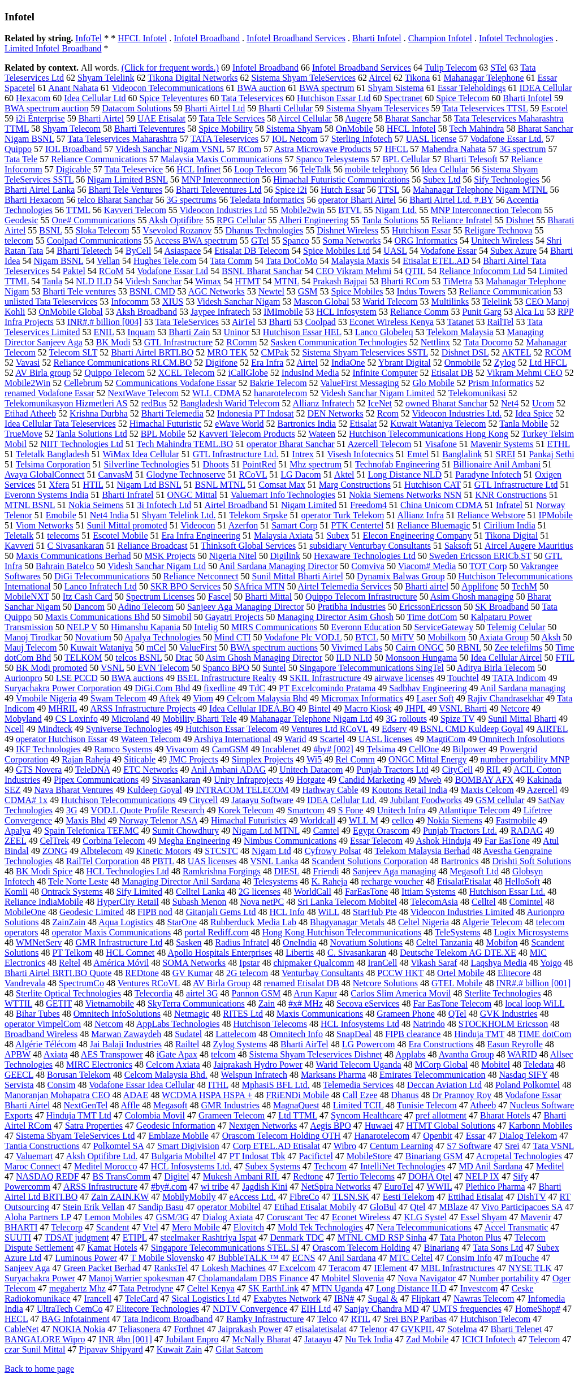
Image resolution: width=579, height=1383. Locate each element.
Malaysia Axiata (283, 535)
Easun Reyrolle (515, 1044)
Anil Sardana (352, 1258)
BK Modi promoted (51, 668)
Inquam (141, 332)
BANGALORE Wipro (45, 1339)
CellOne (424, 749)
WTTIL (18, 1003)
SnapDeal (353, 1034)
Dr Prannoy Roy (461, 1095)
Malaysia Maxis (360, 261)
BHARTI (21, 1227)
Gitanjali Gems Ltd (221, 912)
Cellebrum (83, 383)
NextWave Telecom (143, 393)
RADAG (527, 830)
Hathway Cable (330, 790)
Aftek (169, 698)
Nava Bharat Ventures (73, 790)
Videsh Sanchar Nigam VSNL (169, 149)
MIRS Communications (274, 627)
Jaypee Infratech (220, 312)
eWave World (239, 423)
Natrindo (429, 1024)
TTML (78, 210)
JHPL (415, 708)
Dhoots (215, 464)
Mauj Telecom (31, 647)
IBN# (344, 1298)
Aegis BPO (330, 1125)
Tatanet (460, 322)
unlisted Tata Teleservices (51, 301)
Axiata (56, 1054)
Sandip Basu (160, 1207)
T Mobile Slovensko (167, 1258)
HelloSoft (522, 881)
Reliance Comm (419, 312)
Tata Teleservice (134, 169)
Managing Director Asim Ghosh (335, 617)
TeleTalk (315, 169)
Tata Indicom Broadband (168, 1319)
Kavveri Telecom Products (247, 434)
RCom (249, 149)
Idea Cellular (444, 169)
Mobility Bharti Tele (200, 718)
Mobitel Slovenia (353, 1278)
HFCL (396, 149)
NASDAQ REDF (47, 1176)
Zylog (505, 362)
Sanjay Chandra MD (381, 1308)
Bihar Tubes (38, 1013)
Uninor (236, 332)
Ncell (14, 729)
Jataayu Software (262, 800)
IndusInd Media (310, 373)
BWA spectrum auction (46, 108)
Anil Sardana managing (522, 688)
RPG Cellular (241, 220)
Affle (130, 1105)
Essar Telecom (376, 841)
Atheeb (483, 1105)
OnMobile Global (70, 312)
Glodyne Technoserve (185, 474)
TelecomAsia (434, 902)
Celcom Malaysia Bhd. (166, 1074)
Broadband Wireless (41, 1034)
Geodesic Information (175, 1125)
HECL (16, 1319)
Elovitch (249, 1227)
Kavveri (19, 545)
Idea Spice (534, 413)
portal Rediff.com (216, 932)
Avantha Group (466, 1054)
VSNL (112, 668)
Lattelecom (235, 1034)
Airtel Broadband (235, 505)
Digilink (285, 556)
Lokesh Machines (234, 1268)
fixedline (220, 688)
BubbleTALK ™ (248, 1258)
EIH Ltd (316, 1308)
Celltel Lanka (200, 891)
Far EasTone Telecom (452, 1003)
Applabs (410, 1054)
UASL (395, 250)
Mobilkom (446, 637)
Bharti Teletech (84, 250)
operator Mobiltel (229, 1207)
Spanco (296, 240)
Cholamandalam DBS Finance (253, 1278)
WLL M (363, 820)
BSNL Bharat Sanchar (262, 271)
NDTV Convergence (250, 1308)
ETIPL (135, 1237)
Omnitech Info (296, 1034)
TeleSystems (458, 932)
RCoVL (253, 474)
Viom (203, 698)
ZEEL (16, 841)
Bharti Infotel (376, 38)
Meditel (550, 1166)
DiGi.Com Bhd (162, 688)
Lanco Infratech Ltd (100, 586)
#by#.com (169, 1186)
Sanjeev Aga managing (395, 871)
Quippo (18, 149)
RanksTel (171, 1268)
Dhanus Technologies (265, 230)
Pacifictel (315, 1156)
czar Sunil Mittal (35, 1349)
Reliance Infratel (461, 220)
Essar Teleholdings (472, 88)
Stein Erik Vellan (93, 1207)
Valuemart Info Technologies (283, 495)
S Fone (351, 810)
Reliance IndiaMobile (44, 902)
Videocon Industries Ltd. (457, 413)
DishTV (531, 1197)
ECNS (303, 1258)
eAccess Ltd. (252, 1197)
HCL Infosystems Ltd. (191, 1166)
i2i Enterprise (40, 118)
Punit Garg (482, 312)
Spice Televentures (174, 98)
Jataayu (317, 1339)
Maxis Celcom (487, 790)
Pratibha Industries (352, 607)
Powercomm (27, 1186)
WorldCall (312, 891)
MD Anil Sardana (490, 1166)
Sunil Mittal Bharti (522, 718)
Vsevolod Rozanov (176, 230)
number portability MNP (524, 759)
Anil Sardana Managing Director (278, 566)
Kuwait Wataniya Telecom (438, 423)
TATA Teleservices (224, 139)
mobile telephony (376, 169)
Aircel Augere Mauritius (529, 545)
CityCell (457, 769)
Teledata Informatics (267, 200)
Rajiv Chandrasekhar (506, 698)
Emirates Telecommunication (432, 1074)
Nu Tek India (368, 1339)
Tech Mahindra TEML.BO (185, 444)
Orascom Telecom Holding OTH (281, 1136)
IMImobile (283, 312)
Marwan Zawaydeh (126, 1034)
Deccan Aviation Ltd (444, 1085)
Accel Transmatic (516, 1227)
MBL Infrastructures (458, 1268)
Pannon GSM (256, 993)
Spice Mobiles (357, 291)
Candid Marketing (372, 779)
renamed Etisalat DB (301, 983)
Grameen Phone (406, 1013)
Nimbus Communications (290, 841)
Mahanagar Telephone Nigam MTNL (480, 189)
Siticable (139, 759)
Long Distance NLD (405, 474)
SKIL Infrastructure (325, 678)
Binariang (441, 1247)
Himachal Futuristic (165, 423)
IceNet (380, 403)
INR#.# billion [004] (104, 322)
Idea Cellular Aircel (506, 657)
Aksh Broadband (146, 312)
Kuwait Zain (179, 1349)
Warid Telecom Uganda (358, 1064)
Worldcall (317, 820)
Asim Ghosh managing (472, 596)
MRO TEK (227, 352)
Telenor (373, 1329)
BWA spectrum (326, 88)
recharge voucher (392, 881)
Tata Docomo (488, 342)
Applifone (479, 586)
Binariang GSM (434, 1156)
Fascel (219, 596)
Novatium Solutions (366, 942)
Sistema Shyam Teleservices (377, 108)
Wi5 (314, 759)
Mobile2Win (27, 383)
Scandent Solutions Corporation (369, 861)
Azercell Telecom (380, 444)
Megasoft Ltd (474, 871)
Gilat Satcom (239, 1349)
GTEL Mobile (457, 983)
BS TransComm (122, 1176)
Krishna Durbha (99, 413)
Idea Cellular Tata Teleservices (60, 423)
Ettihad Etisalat (475, 1197)
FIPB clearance (412, 1034)
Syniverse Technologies (129, 729)
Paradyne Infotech (488, 474)
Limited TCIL (358, 1105)
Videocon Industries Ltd (223, 210)
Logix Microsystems (531, 932)
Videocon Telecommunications (167, 88)
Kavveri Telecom (135, 210)
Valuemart (34, 1156)
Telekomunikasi (477, 393)
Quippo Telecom (114, 373)
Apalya (18, 830)
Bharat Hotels (505, 1115)
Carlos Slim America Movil (401, 993)
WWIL (439, 1186)
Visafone (441, 444)
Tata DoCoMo (292, 261)
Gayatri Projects (234, 617)
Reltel (69, 963)
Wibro (345, 1146)
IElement (390, 1268)
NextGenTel (85, 1105)
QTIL (415, 271)
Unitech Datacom (311, 769)
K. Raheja (329, 881)
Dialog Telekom (528, 1136)
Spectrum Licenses (160, 596)
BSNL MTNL (220, 484)
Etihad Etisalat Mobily (315, 1207)
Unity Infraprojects (248, 779)
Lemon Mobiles (113, 1217)
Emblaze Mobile (179, 1136)
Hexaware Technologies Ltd (365, 556)
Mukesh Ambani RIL (241, 1176)
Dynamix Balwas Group (401, 576)
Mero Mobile (196, 1227)
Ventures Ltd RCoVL (329, 729)
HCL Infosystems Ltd (360, 1024)
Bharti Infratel (127, 495)
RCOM (558, 352)
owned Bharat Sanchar (446, 403)
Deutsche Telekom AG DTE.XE (458, 952)
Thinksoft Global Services (248, 545)
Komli (16, 891)
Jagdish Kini (264, 1186)
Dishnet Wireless (347, 230)
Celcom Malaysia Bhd (267, 698)
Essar (476, 1136)
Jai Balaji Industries (126, 1044)
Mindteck (55, 729)
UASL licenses (385, 739)
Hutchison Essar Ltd (334, 98)
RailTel (500, 322)
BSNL (50, 230)
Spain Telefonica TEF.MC (91, 830)
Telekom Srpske (258, 515)
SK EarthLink (273, 1288)
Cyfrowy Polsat (333, 851)
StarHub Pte (375, 912)
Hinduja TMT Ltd (78, 1115)
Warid (295, 739)
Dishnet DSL (465, 352)
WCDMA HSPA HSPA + (207, 1095)
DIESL (287, 871)
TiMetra (457, 281)
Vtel (150, 1227)
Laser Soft (435, 698)
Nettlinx (435, 342)
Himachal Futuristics (249, 820)
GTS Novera (39, 769)
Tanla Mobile (523, 423)
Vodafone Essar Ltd (172, 271)
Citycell (203, 800)
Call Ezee (360, 1095)
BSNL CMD (152, 291)
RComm (241, 342)
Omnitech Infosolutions (522, 739)
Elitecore (514, 973)
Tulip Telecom (451, 67)
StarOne (182, 922)
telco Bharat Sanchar (115, 200)
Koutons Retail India (409, 790)
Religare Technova (499, 230)
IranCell (382, 963)
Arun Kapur (315, 993)
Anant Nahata (73, 88)
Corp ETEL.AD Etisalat (276, 1146)
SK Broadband (502, 607)
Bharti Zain (189, 332)
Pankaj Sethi (551, 454)
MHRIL (62, 708)
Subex (337, 535)
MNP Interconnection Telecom (486, 210)
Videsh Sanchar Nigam (238, 301)
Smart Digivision (188, 1146)
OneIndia (300, 942)
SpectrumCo (81, 983)
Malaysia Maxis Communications (222, 159)
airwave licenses (404, 678)
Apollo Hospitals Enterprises (219, 952)
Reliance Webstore (491, 515)
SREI (506, 454)
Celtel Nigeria (423, 922)
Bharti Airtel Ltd (215, 108)
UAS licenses (212, 861)
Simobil (177, 617)
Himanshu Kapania (145, 627)
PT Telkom (72, 952)
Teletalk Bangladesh (52, 454)
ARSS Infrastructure (100, 1186)
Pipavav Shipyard (111, 1349)
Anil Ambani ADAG (228, 769)
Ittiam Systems (428, 891)
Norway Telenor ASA (158, 820)
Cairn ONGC (420, 647)
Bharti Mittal (268, 596)
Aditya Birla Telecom (496, 668)
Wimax (208, 281)
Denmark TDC (296, 1237)
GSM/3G (172, 1217)
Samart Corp (294, 525)
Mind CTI (232, 637)
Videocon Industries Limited (462, 912)
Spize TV (457, 718)
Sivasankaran (176, 779)
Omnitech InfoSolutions (117, 1013)
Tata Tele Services (232, 118)
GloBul (383, 1207)
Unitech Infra (401, 810)
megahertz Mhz (77, 1288)
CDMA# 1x (26, 800)
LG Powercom (368, 1044)
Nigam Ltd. (396, 210)
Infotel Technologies (516, 38)
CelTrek (55, 841)
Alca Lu (529, 312)
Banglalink (462, 454)
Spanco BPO (226, 668)
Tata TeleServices (187, 322)
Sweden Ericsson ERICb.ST (480, 556)
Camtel (326, 830)
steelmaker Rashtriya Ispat (209, 1237)
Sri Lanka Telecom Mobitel (347, 902)
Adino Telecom (146, 607)
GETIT (59, 1003)
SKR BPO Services (185, 586)
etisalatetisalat (321, 1329)
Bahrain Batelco (65, 566)
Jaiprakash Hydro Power (257, 1064)
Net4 (509, 403)
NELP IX (482, 1176)
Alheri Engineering (313, 220)
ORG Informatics (425, 240)
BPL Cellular (406, 159)
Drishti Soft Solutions (531, 861)
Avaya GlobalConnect (44, 474)
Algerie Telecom (492, 922)
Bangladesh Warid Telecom (230, 403)
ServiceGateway (443, 627)
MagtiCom (445, 739)
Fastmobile (516, 820)
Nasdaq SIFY (523, 1074)
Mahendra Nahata (453, 149)
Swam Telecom (118, 698)
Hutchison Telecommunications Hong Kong (428, 434)
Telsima (381, 749)
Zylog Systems (240, 1044)
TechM (524, 586)
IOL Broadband (73, 149)
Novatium (93, 637)
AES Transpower (112, 1054)
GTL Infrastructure (178, 342)
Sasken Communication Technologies (338, 342)
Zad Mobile (427, 1339)
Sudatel (188, 1034)
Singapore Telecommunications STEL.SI (225, 1247)
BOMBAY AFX (484, 779)
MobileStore (369, 1156)
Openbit (437, 1136)
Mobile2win (302, 210)
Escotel (554, 108)
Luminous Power (86, 1258)
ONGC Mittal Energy (427, 759)
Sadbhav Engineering (427, 688)
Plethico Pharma (495, 1186)
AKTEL (516, 352)
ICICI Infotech (489, 1339)
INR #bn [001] (125, 1339)
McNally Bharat (261, 1339)
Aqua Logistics (125, 922)
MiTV (403, 637)
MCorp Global (441, 1064)
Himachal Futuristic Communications (341, 179)
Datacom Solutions (136, 108)
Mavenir (536, 1217)
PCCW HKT (400, 973)
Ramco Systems (123, 749)
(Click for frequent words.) (170, 67)
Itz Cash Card (88, 596)
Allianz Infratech (324, 403)
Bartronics (460, 861)
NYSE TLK (530, 1268)
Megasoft (170, 1105)
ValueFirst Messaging (359, 383)
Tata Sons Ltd (498, 1247)
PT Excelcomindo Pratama (327, 688)
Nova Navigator (426, 1278)
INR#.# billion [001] (533, 983)
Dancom (89, 607)
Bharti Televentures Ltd (218, 189)
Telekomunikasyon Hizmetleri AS (66, 403)
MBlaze (453, 1207)
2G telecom (247, 973)
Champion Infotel (440, 38)
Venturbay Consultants (323, 973)
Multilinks (450, 301)
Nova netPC (262, 902)
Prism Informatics (500, 383)
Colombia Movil (155, 1115)
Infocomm (130, 301)
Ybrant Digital (404, 362)
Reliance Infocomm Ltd (482, 271)
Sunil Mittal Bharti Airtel (297, 576)
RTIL (360, 1319)
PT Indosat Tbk (257, 1156)
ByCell (138, 250)
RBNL (469, 647)
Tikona (417, 78)
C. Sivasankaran (356, 952)
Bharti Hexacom (34, 200)
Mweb (430, 779)
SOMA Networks (194, 963)
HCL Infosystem (346, 312)
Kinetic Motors (163, 851)
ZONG (54, 851)
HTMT (247, 281)
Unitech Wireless (502, 240)
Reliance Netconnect (201, 576)
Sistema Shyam (294, 128)
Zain (266, 1003)
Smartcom (306, 810)
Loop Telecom (260, 169)
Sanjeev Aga (27, 1268)
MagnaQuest (296, 1105)
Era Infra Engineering (200, 535)
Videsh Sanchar (153, 281)
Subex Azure (513, 250)
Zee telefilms (518, 647)
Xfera (59, 484)
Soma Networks (352, 240)
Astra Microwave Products (322, 149)
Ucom (543, 403)
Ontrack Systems (72, 891)
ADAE (135, 1095)
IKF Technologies (48, 749)
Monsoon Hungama (421, 657)
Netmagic (191, 1013)
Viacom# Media (427, 566)
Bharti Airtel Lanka (40, 189)
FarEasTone (366, 891)
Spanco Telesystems (332, 159)
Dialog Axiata (227, 1217)
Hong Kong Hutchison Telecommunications (342, 932)
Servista (19, 1085)
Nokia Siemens (454, 820)
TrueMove (23, 434)
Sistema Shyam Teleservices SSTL (364, 352)
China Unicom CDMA (441, 505)
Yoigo (550, 963)
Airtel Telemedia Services (345, 586)
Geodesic (21, 220)
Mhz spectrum (316, 464)
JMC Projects (193, 759)
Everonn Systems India (46, 495)
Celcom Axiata (173, 1064)
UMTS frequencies (467, 1308)
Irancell (97, 1298)
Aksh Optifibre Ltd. (102, 1156)
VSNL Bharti (463, 708)
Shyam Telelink (105, 78)
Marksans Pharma (333, 1074)
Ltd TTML (297, 1115)
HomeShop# (537, 1308)
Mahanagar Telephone (483, 78)
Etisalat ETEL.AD (436, 261)
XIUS (172, 301)
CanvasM (115, 474)
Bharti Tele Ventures (125, 189)
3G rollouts (406, 718)
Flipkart (425, 1298)
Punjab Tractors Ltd (393, 769)
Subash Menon (199, 902)
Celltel (484, 902)
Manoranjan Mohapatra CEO (57, 1095)
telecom (19, 240)
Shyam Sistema (396, 88)
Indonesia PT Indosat (255, 413)
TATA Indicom (519, 678)
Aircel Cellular (305, 118)
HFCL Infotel (142, 38)
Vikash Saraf (434, 963)
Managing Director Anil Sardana (181, 881)
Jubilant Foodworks (426, 800)
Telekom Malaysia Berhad (422, 851)
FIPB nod (154, 912)
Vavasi (28, 362)
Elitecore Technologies (158, 1308)
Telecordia (153, 993)
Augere (358, 118)
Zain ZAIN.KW (120, 1197)
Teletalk (19, 535)
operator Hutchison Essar (61, 739)
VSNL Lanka (274, 861)
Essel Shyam (483, 1217)
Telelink (497, 301)
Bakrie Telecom (277, 383)
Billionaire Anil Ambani (497, 464)
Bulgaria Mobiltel (183, 1156)
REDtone (142, 973)
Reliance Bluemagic (433, 525)
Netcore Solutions (385, 983)
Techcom (330, 1166)
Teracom (345, 1268)
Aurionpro (23, 678)
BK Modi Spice (44, 871)
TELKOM (83, 657)
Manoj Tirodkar (33, 637)
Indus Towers (421, 291)
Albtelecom (101, 851)
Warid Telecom (389, 301)
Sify (520, 1176)
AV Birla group (43, 373)
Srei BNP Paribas (414, 1319)
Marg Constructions (355, 484)
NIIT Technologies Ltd (81, 444)
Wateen (321, 434)
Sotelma (462, 1329)
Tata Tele (21, 159)
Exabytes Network (287, 1298)
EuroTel (398, 1186)
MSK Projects (170, 556)
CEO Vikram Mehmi (354, 271)
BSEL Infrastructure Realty (226, 678)
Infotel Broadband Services (296, 38)
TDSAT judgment (77, 1237)
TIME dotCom (545, 1034)
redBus (154, 403)
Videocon (197, 525)
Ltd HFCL (548, 362)
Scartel (332, 739)
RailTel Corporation (102, 861)
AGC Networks (216, 291)
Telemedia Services (358, 1085)
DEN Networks (336, 413)
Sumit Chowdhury (185, 830)
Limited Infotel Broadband (53, 48)
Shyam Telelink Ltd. (179, 515)
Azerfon (243, 525)
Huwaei (379, 1125)
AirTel (244, 322)
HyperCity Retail (128, 902)
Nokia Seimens (95, 505)
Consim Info (468, 1258)
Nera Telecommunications (424, 1227)
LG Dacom (300, 474)
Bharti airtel (426, 586)
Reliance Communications (98, 159)
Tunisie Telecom (427, 1105)
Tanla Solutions (390, 220)
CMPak (275, 352)
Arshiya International (232, 739)
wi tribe (214, 1186)
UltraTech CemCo (70, 1308)
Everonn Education (365, 627)
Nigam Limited (308, 505)
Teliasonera (140, 1329)
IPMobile (555, 515)
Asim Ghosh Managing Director (264, 657)
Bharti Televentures (149, 128)
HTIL (93, 484)
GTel (260, 240)
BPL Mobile (163, 434)
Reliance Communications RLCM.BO (122, 362)
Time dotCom (432, 617)
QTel (457, 1013)
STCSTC (221, 851)
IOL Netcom (295, 139)
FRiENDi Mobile (297, 1095)
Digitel (176, 1176)
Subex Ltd (441, 179)
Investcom (479, 1288)
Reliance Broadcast (153, 545)
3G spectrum (522, 149)
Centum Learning (401, 1146)
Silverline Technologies (146, 464)
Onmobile (462, 362)
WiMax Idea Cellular (140, 454)
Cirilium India (509, 525)
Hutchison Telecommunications (118, 800)
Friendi (326, 871)
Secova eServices (368, 1003)
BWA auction (261, 88)
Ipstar (249, 963)
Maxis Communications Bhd (97, 617)
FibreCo (304, 1197)
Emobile (61, 515)
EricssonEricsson (430, 607)
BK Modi (113, 342)
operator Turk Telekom (342, 515)
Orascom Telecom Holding (362, 1247)
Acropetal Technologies (519, 1156)
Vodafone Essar (448, 250)
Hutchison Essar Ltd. (507, 891)
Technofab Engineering (397, 464)
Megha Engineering (194, 841)
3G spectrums (192, 200)
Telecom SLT (73, 352)
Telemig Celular (516, 627)
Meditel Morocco (105, 1166)
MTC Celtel (411, 1258)
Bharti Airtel (101, 118)
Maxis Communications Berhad (73, 556)
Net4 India (109, 515)
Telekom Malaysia (459, 332)
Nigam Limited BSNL (127, 179)
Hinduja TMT (479, 1034)
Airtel (307, 362)
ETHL (558, 444)
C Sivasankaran (75, 545)
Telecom (544, 1339)
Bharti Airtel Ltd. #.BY (451, 200)
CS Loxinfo (76, 718)
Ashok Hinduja (443, 841)
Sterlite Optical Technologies (68, 993)
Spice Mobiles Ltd (336, 250)
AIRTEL (552, 729)
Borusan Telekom (79, 1074)
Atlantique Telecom (474, 810)
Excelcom (297, 1268)
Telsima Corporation (53, 464)
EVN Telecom (163, 668)
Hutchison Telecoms (270, 1024)
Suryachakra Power (40, 1278)
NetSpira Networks (335, 1186)
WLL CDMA (216, 393)
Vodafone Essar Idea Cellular (142, 1085)
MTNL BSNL (30, 505)
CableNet (21, 1329)
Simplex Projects (262, 759)
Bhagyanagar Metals (347, 922)
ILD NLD (354, 657)
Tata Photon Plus (470, 1237)
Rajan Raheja (86, 759)
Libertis (300, 952)
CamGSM (230, 749)
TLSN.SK (350, 1197)
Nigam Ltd (271, 851)
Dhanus (405, 1095)
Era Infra (267, 362)
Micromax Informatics (362, 698)
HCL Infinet (198, 169)
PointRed (259, 464)
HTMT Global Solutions (451, 1125)
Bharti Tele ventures (79, 291)
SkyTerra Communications (196, 1003)
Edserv (394, 729)
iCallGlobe (248, 373)
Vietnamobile (109, 1003)
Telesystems (275, 881)
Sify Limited (139, 891)
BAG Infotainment (75, 1319)
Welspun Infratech (254, 1074)
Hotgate (310, 779)
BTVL (349, 210)
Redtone (308, 1176)
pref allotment (441, 1115)
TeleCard (141, 1298)
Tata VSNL (553, 1146)
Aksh (551, 637)
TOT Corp (488, 566)
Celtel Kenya (211, 1288)
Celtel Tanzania (444, 942)
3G (71, 810)
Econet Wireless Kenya (391, 322)
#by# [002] (333, 749)
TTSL (388, 189)
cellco (402, 820)
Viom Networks (45, 525)
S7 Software (469, 1146)
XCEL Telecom (186, 373)
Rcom (388, 413)
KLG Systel (425, 1217)
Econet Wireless (361, 1217)
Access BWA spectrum (195, 240)
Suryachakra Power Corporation (63, 688)
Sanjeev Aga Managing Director (245, 607)
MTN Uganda (337, 1288)
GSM (308, 291)
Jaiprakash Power (250, 1329)
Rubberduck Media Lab (253, 922)
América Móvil (121, 963)
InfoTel (88, 38)
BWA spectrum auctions (274, 647)
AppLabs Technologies (177, 1024)
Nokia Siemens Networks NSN (405, 495)
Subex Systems (272, 1166)
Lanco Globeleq (384, 332)
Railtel (187, 1044)
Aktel (344, 474)
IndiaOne (348, 362)
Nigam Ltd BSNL (148, 484)
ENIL (104, 332)
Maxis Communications (319, 1013)
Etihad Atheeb (30, 413)
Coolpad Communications (94, 240)
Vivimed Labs (356, 647)
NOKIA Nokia (78, 1329)
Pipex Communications (96, 779)
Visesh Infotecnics (360, 454)
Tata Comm (231, 261)
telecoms (63, 535)
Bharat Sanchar (412, 118)
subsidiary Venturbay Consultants (370, 545)
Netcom (108, 1024)
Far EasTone (507, 841)
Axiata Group (504, 637)
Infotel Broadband (207, 38)
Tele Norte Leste (78, 881)
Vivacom (182, 749)
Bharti (280, 322)
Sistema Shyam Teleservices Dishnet (315, 1054)
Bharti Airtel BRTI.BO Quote (58, 973)
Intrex (303, 454)
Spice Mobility (225, 128)
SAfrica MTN (259, 586)
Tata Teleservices (252, 98)
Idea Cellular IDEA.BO (252, 708)
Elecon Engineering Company (417, 535)
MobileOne (25, 912)
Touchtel (463, 678)
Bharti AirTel (304, 1044)
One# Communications (94, 220)
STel (498, 67)
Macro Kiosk (368, 708)
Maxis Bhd (86, 820)
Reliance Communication (505, 291)
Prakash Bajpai (340, 281)
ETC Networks (150, 769)
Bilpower (469, 749)
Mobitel (495, 1064)
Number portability (504, 1278)
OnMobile (354, 128)
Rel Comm (355, 759)
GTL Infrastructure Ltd (516, 484)
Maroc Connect (33, 1166)
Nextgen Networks (263, 1125)
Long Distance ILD (411, 1288)
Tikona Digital (511, 535)
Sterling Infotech (361, 139)
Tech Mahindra (476, 128)
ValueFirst (198, 647)
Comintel (526, 902)
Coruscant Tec (292, 1217)
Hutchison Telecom (495, 1319)
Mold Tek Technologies (320, 1227)
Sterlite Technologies (503, 993)
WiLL (328, 912)
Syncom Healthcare (366, 1115)
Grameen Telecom (231, 1115)
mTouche (522, 1258)
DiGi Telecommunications (102, 576)
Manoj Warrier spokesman (136, 1278)
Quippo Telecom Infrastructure (361, 596)
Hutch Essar (343, 189)
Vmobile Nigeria (46, 698)
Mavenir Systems (502, 444)
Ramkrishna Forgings (222, 871)
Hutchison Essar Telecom (231, 729)
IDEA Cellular (545, 88)
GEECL (19, 1074)
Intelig (206, 627)
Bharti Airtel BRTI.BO (152, 352)
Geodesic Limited (91, 912)
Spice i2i (291, 189)
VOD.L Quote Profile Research (147, 810)
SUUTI (18, 1237)
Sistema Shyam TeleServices (304, 78)
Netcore (514, 708)
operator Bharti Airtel (357, 200)
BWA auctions (137, 678)
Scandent (112, 1227)
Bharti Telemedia (172, 413)
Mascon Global (321, 301)
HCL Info (286, 912)
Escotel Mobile (120, 535)
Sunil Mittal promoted (127, 525)
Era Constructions (441, 1044)
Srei (512, 1146)
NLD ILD (94, 281)
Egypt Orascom (381, 830)
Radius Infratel (242, 942)
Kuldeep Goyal (154, 790)
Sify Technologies (506, 179)
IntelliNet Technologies (402, 1166)
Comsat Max (282, 484)
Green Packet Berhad (101, 1268)
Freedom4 (368, 505)
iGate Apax (177, 1054)
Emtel (418, 454)
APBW (18, 1054)
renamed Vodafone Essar (49, 393)
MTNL (286, 281)
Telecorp (67, 1227)
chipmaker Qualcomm (314, 963)
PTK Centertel (357, 525)
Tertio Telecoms (365, 1176)
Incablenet (281, 749)
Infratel (509, 505)
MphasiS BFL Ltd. (276, 1085)
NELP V (82, 627)
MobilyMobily (188, 1197)
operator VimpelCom (43, 1024)
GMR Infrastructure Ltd (118, 942)
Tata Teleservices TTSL (485, 108)
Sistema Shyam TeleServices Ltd (75, 1136)
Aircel (380, 78)
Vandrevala (25, 983)
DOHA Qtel (430, 1176)
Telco (327, 1319)
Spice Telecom (462, 98)
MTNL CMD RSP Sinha (382, 1237)
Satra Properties (94, 1125)
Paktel (74, 271)
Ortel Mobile (460, 973)
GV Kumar (192, 973)
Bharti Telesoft (471, 159)
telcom (223, 1054)
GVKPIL (417, 1329)
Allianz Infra (420, 515)
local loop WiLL (534, 1003)
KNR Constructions (511, 495)
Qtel (418, 1207)
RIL (493, 769)
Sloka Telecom (102, 230)
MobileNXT (27, 596)
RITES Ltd (243, 1013)
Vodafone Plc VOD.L (303, 637)
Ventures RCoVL (149, 983)
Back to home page (39, 1368)
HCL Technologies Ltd (127, 871)
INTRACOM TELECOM (242, 790)
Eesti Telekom (408, 1197)
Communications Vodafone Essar (176, 383)
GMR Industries (230, 1105)
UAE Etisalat (161, 118)
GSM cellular (500, 800)
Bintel (320, 708)
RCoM (111, 271)
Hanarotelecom (381, 1136)
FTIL (565, 657)
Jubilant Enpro (192, 1339)
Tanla (52, 281)
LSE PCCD (77, 678)
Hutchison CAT (432, 484)
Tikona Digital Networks (192, 78)
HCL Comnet (130, 952)
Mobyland (23, 718)
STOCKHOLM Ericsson (503, 1024)
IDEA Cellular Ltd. (342, 800)
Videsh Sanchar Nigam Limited (378, 393)
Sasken (188, 942)
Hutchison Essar (421, 230)
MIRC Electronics (99, 1064)
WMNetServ (39, 942)
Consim (61, 1085)
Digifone (221, 362)
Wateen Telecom (150, 739)
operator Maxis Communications (111, 932)
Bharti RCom (405, 281)
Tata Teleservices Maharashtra (123, 139)
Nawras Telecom (483, 1298)
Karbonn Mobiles (540, 1125)
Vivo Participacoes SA (522, 1207)
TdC (257, 688)
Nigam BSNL (59, 261)
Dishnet (519, 220)
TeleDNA (92, 769)
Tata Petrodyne (146, 1288)
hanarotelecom (280, 393)
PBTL (163, 861)
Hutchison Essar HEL (302, 332)
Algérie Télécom (45, 1044)
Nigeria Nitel (233, 556)
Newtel (271, 291)
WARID (522, 1054)
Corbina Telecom (114, 841)
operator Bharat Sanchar (290, 444)
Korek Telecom (246, 810)
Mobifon (502, 942)
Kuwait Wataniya (101, 647)
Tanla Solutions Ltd (91, 434)
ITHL (218, 1085)
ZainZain (68, 922)
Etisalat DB (452, 373)
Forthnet (189, 1329)
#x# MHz (305, 1003)
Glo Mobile (433, 383)
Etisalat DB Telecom (252, 250)
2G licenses (259, 891)
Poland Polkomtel (527, 1085)
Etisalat (363, 423)
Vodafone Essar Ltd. (506, 139)
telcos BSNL (139, 657)
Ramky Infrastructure (265, 1319)
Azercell (542, 790)
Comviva (367, 566)
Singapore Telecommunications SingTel (372, 668)
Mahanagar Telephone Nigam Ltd (311, 718)
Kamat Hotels (112, 1247)
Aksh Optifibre (176, 220)
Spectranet (403, 98)
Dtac (183, 657)
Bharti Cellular (285, 108)
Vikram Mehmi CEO (525, 373)
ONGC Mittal (192, 495)
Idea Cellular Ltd (95, 98)
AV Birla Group (221, 983)
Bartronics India (307, 423)
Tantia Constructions (42, 1146)
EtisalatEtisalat (464, 881)
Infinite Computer (385, 373)
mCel (156, 647)
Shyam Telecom (71, 128)
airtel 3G (202, 993)
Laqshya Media (498, 963)
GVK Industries (509, 1013)
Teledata (539, 1064)
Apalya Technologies (162, 637)
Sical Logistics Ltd (205, 1298)
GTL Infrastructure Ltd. (236, 454)
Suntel (274, 668)
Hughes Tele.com (164, 261)
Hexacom (33, 98)
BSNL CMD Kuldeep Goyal (471, 729)
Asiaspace (182, 250)
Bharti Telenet (516, 1329)
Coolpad (320, 322)
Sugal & (382, 1298)
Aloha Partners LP (38, 1217)
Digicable (73, 169)
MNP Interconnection (221, 179)
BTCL (366, 637)
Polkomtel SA (118, 1146)
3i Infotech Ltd (164, 505)
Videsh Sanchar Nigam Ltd (156, 566)
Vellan (108, 261)
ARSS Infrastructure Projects (143, 708)
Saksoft (458, 545)
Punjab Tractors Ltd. (460, 830)
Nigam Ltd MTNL (266, 830)
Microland (130, 718)
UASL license (431, 139)
